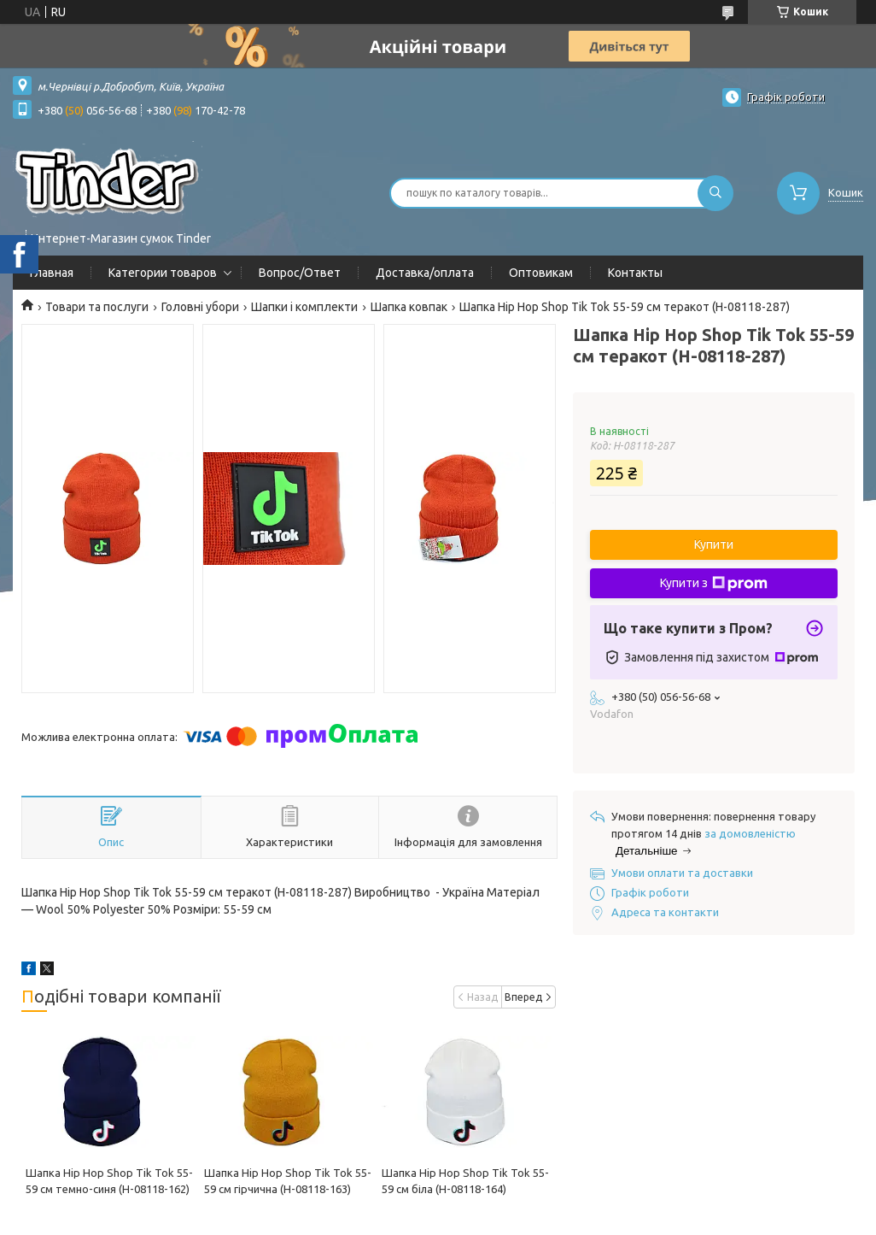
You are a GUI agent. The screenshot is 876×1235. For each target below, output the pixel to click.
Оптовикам (541, 273)
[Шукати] (715, 193)
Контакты (635, 273)
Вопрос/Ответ (300, 273)
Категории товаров (162, 273)
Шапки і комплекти (304, 307)
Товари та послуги (97, 307)
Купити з (714, 583)
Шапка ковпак (409, 307)
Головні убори (200, 307)
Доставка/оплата (425, 273)
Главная (51, 273)
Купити (713, 544)
